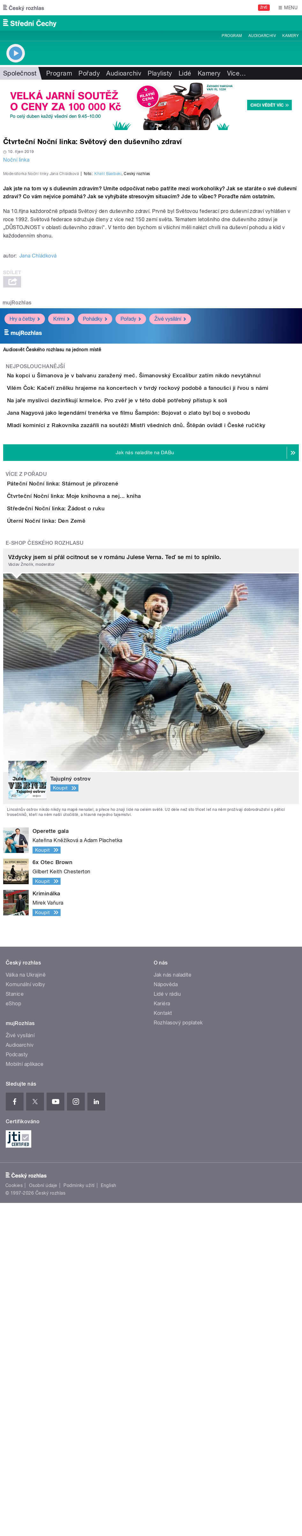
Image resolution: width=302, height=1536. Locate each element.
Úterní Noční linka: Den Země (72, 836)
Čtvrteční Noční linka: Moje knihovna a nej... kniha (99, 774)
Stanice (15, 1327)
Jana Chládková (38, 426)
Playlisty (160, 73)
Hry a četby (25, 489)
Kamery (290, 35)
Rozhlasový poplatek (178, 1356)
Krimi (61, 489)
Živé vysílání (170, 489)
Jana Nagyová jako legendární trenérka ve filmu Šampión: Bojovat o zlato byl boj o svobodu (154, 637)
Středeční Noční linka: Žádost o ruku (81, 805)
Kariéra (162, 1337)
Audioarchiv (262, 35)
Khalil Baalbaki (108, 343)
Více (236, 73)
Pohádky (95, 489)
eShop (13, 1337)
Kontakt (163, 1346)
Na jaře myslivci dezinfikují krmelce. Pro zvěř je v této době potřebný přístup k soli (143, 606)
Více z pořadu (26, 735)
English (108, 1518)
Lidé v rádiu (167, 1327)
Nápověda (166, 1318)
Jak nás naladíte (173, 1308)
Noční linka (16, 160)
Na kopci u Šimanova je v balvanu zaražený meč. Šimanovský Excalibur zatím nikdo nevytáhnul (159, 545)
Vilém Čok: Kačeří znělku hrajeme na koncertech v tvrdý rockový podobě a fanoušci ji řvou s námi (163, 576)
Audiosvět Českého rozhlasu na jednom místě (52, 519)
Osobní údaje (43, 1518)
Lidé (185, 73)
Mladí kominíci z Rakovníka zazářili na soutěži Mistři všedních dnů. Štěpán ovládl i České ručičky (162, 668)
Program (232, 35)
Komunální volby (25, 1318)
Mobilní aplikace (25, 1397)
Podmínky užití (79, 1518)
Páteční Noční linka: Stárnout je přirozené (88, 744)
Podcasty (17, 1388)
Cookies (14, 1518)
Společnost (20, 73)
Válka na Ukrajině (26, 1308)
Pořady (89, 73)
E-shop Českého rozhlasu (45, 876)
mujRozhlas (17, 473)
